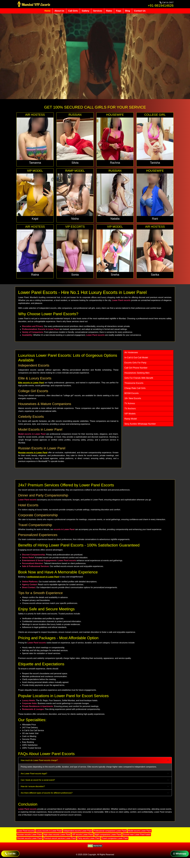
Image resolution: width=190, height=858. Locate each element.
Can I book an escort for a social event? (38, 780)
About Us (59, 11)
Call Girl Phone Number (135, 368)
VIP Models (130, 413)
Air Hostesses (131, 352)
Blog (127, 11)
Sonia (75, 274)
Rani (155, 218)
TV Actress (129, 403)
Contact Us (140, 11)
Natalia (115, 218)
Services (97, 11)
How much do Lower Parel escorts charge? (39, 760)
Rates (109, 11)
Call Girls (73, 11)
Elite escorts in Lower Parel (31, 383)
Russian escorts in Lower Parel (32, 453)
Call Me (10, 853)
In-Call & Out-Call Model (136, 357)
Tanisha (155, 162)
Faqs (118, 11)
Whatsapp (179, 853)
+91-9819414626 (161, 5)
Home (47, 11)
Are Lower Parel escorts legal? (34, 774)
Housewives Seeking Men (137, 373)
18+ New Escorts (132, 398)
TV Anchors (130, 408)
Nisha (75, 218)
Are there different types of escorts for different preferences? (46, 793)
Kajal (35, 218)
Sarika (155, 274)
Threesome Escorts (133, 383)
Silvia (74, 162)
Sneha (115, 274)
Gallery (85, 11)
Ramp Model (130, 419)
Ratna (35, 274)
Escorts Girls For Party (135, 362)
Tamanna (35, 162)
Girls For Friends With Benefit (138, 378)
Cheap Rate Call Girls (135, 388)
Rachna (115, 162)
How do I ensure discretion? (33, 786)
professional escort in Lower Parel (43, 577)
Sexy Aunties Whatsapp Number (140, 424)
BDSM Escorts (131, 393)
